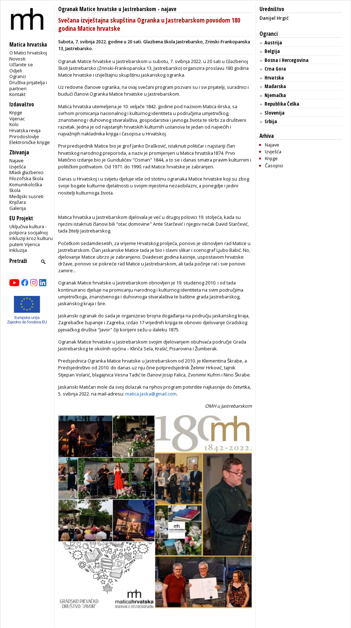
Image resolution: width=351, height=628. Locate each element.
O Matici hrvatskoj (28, 52)
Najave (16, 160)
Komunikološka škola (25, 187)
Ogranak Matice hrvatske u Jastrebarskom (107, 9)
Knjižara (17, 202)
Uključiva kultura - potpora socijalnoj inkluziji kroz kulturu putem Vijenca (31, 235)
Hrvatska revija (25, 130)
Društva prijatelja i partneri (28, 85)
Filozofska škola (26, 178)
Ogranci (17, 76)
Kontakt (17, 94)
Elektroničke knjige (29, 142)
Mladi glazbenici (26, 172)
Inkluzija (18, 250)
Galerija (17, 208)
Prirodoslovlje (24, 136)
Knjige (15, 112)
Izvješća (17, 166)
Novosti (17, 59)
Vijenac (17, 118)
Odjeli (15, 70)
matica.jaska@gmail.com (151, 393)
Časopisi (274, 165)
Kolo (14, 124)
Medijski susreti (26, 196)
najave (169, 9)
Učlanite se (21, 64)
